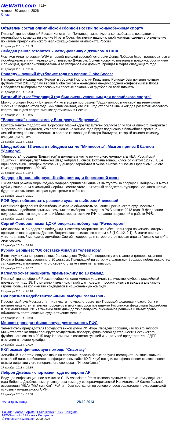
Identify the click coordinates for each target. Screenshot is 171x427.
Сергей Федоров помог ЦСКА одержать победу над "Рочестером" (63, 223)
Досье (19, 412)
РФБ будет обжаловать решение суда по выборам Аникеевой (59, 201)
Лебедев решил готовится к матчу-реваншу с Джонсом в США (60, 51)
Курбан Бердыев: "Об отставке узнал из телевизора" (51, 250)
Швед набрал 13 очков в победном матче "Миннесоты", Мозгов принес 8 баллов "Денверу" (77, 148)
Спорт (6, 14)
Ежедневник (45, 412)
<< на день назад (14, 401)
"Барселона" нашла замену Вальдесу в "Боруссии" (50, 120)
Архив (30, 412)
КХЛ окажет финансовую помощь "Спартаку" (44, 349)
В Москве (28, 415)
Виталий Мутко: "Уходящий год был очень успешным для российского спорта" (76, 97)
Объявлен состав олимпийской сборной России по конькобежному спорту (72, 28)
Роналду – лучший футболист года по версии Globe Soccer (57, 74)
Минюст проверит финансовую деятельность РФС (49, 323)
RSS (60, 412)
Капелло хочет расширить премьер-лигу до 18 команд (52, 273)
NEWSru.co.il (11, 415)
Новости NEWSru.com (20, 418)
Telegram (71, 412)
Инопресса (45, 415)
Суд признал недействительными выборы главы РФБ (53, 296)
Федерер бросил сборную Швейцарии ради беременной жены (60, 178)
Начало (7, 412)
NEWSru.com (18, 5)
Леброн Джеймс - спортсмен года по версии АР (46, 372)
